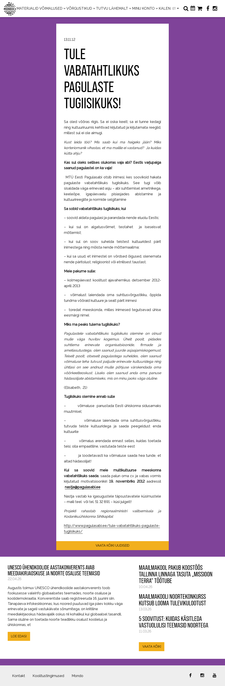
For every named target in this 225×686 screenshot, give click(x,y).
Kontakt (18, 676)
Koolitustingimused (48, 676)
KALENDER (168, 8)
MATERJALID (27, 8)
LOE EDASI (19, 636)
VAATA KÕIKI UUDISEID (112, 545)
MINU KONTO (143, 8)
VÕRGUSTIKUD (79, 8)
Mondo (77, 676)
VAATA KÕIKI (151, 646)
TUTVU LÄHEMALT (112, 8)
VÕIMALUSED (50, 8)
